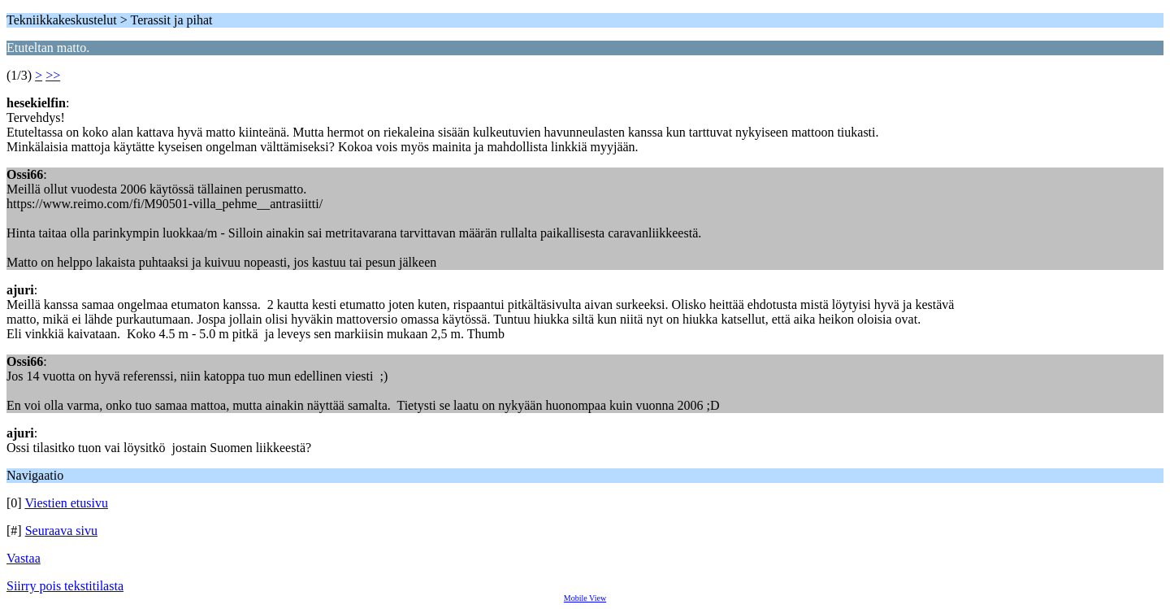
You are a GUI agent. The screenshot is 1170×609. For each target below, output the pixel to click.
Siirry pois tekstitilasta (65, 586)
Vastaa (23, 558)
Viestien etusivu (66, 503)
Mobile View (585, 598)
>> (53, 75)
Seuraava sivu (61, 530)
